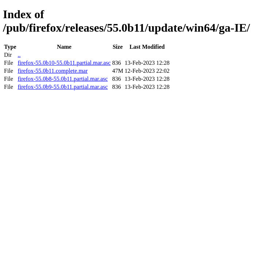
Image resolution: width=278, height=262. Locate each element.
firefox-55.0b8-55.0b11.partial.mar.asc (63, 79)
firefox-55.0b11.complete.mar (53, 71)
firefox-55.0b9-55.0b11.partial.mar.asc (63, 87)
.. (19, 55)
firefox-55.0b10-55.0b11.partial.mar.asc (64, 63)
